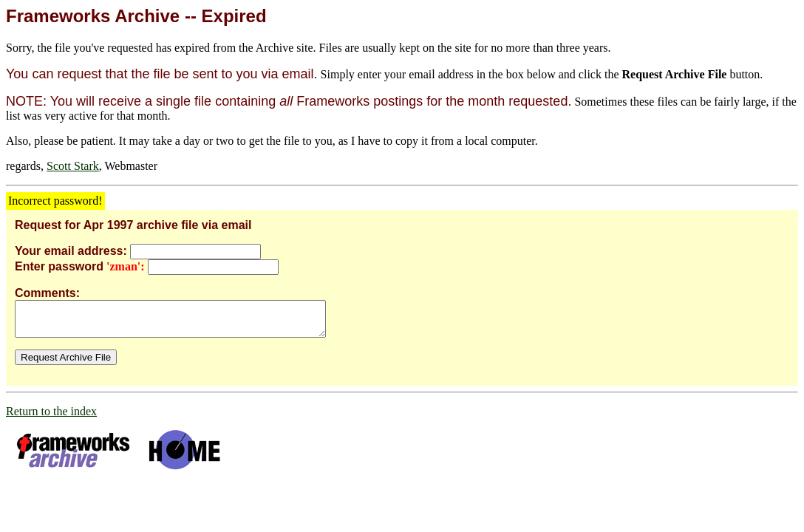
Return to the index (51, 418)
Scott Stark (73, 166)
